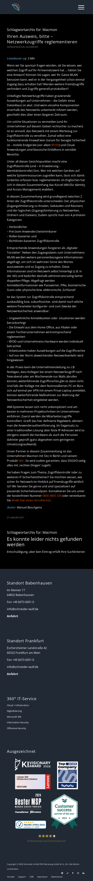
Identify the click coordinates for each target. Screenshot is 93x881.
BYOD (55, 145)
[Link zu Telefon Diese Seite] (67, 873)
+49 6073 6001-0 (23, 602)
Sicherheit (32, 46)
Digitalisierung (14, 710)
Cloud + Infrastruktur (18, 705)
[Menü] (79, 7)
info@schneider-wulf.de (22, 609)
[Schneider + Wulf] (38, 7)
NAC (21, 461)
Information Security (18, 722)
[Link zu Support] (62, 873)
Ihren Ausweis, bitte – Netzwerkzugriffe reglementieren (42, 39)
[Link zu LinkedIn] (83, 873)
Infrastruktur (16, 46)
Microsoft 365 (14, 716)
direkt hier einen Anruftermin (31, 500)
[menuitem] (79, 7)
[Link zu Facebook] (72, 873)
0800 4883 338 (52, 496)
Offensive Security (16, 728)
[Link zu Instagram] (78, 873)
